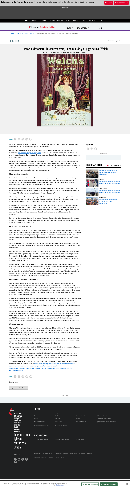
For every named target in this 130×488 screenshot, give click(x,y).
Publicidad (50, 457)
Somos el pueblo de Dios (41, 439)
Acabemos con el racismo (62, 415)
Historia (32, 33)
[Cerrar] (127, 484)
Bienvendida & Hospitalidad (41, 425)
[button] (100, 28)
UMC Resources (41, 435)
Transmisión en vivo (121, 3)
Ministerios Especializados (104, 418)
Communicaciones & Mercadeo (105, 413)
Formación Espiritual (39, 421)
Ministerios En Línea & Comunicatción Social (107, 422)
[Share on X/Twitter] (19, 139)
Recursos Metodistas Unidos (19, 33)
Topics (37, 409)
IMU (84, 20)
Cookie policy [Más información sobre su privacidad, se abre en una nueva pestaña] (60, 485)
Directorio (43, 20)
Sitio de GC (108, 3)
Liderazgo (58, 418)
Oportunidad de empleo (40, 457)
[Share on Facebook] (15, 139)
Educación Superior (102, 415)
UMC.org (82, 454)
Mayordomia (58, 421)
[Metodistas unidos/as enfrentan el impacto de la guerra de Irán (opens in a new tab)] (92, 183)
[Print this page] (26, 139)
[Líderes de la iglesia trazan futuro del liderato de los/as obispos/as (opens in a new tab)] (92, 174)
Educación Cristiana (81, 413)
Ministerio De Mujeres (61, 425)
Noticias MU (92, 20)
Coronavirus (37, 415)
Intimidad (57, 457)
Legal (62, 457)
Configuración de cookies (90, 484)
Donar (68, 20)
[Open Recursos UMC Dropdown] (88, 28)
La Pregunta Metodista (61, 454)
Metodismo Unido (81, 421)
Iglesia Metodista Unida (19, 388)
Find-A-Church (80, 439)
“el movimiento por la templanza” (29, 153)
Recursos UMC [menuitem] (82, 28)
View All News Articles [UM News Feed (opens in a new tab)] (114, 165)
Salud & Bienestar (81, 415)
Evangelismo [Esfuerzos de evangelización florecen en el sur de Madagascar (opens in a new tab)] (102, 197)
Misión (78, 418)
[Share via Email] (30, 139)
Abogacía (57, 413)
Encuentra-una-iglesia (56, 20)
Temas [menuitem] (69, 28)
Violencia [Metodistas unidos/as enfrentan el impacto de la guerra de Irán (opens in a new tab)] (101, 179)
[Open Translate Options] (114, 41)
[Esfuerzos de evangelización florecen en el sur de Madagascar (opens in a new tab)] (92, 201)
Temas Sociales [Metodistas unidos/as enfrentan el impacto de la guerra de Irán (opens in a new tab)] (103, 188)
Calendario (76, 20)
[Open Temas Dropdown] (72, 28)
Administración (38, 413)
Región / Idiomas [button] (32, 20)
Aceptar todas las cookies (109, 484)
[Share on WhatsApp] (22, 139)
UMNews (89, 454)
